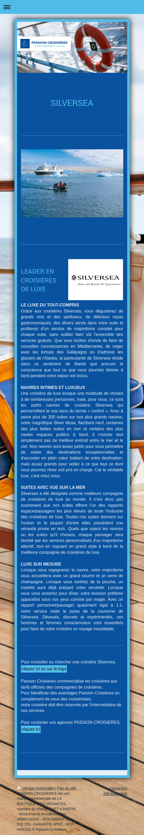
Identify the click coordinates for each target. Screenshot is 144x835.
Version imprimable (36, 788)
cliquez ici (31, 729)
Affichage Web (115, 793)
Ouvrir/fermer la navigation (72, 7)
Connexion (118, 788)
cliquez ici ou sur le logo (44, 669)
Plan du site (66, 788)
